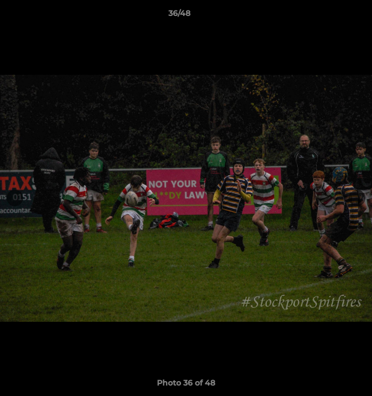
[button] (332, 16)
